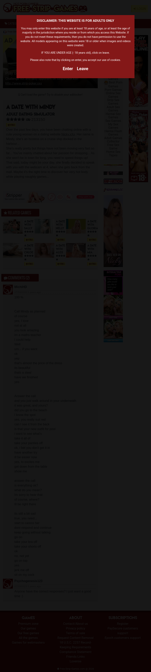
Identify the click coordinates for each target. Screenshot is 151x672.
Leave (82, 68)
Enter (68, 68)
